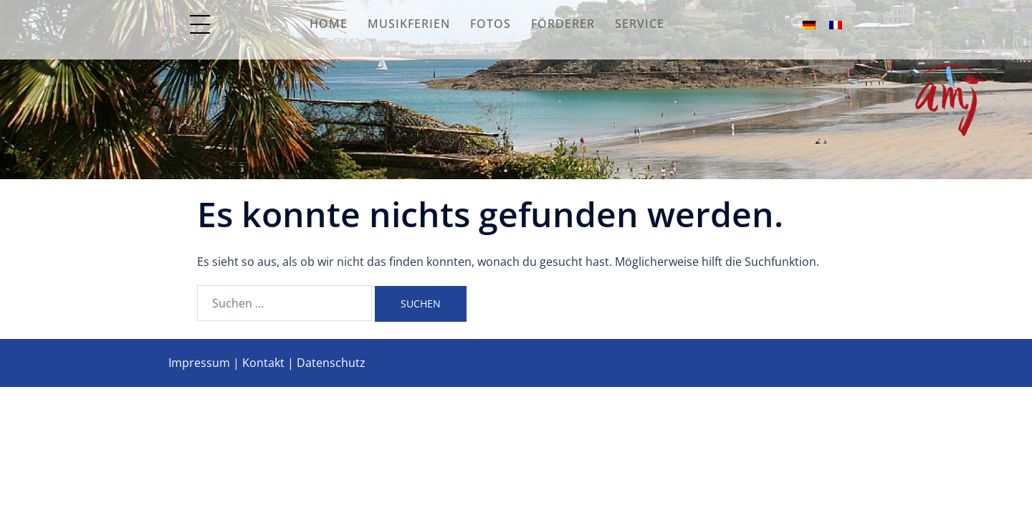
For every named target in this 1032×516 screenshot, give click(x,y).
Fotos (490, 24)
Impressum (199, 363)
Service (639, 24)
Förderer (563, 24)
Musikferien (409, 24)
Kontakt (263, 363)
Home (329, 24)
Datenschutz (331, 363)
